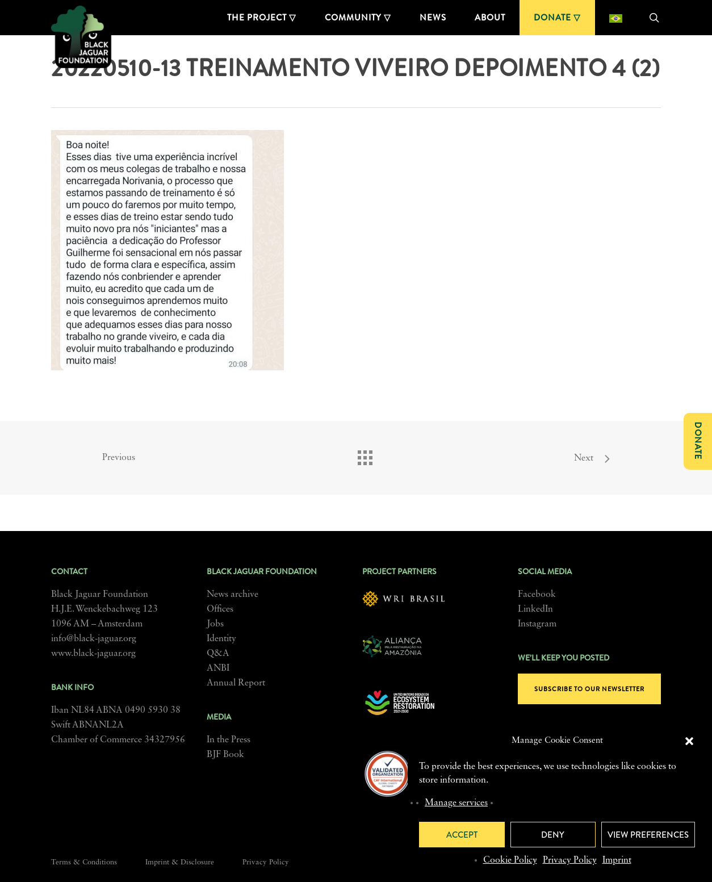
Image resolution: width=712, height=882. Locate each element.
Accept (462, 835)
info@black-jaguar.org (93, 638)
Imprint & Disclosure (179, 862)
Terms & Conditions (84, 862)
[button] (689, 741)
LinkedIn (535, 609)
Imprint (616, 860)
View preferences (648, 835)
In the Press (228, 740)
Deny (552, 835)
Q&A (218, 653)
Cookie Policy (510, 860)
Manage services (456, 803)
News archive (232, 594)
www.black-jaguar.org (93, 653)
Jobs (215, 624)
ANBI (218, 668)
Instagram (537, 624)
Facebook (537, 594)
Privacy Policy (570, 860)
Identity (221, 638)
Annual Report (236, 683)
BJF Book (225, 754)
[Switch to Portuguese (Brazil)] (615, 18)
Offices (220, 609)
